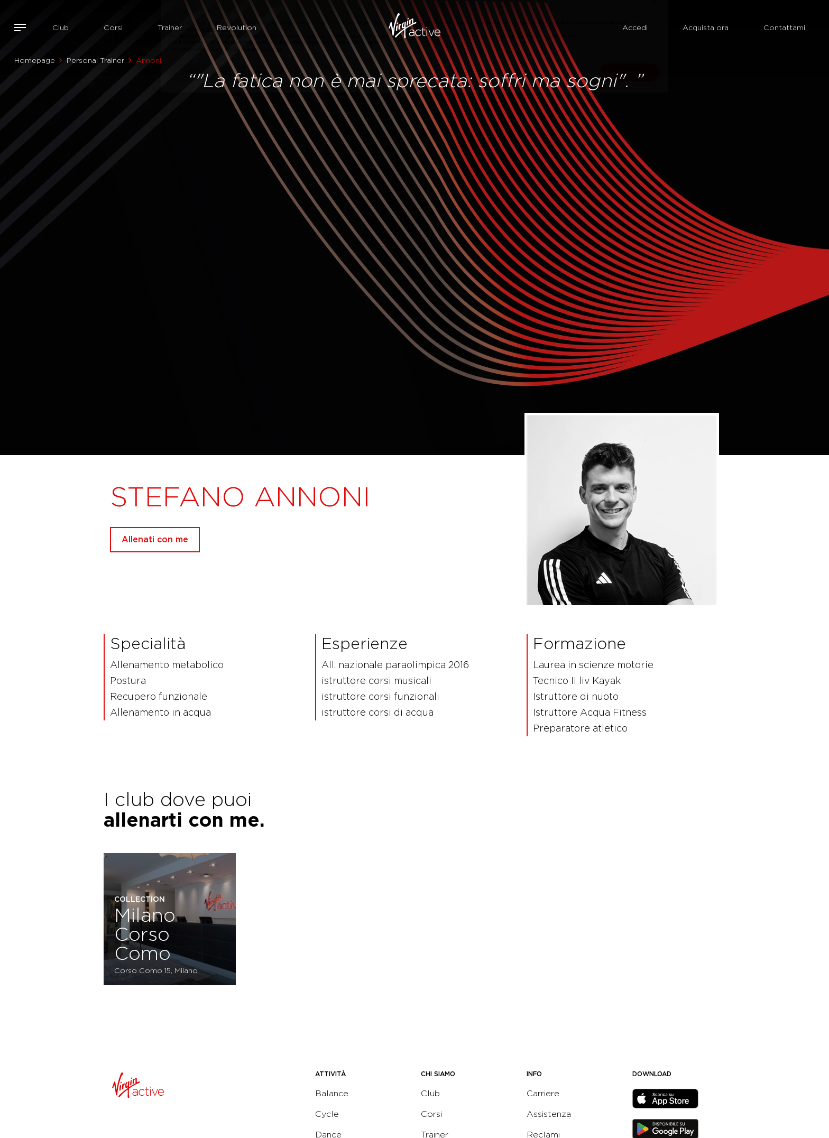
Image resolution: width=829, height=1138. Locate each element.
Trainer (170, 27)
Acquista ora (706, 27)
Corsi (113, 27)
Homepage (34, 60)
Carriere (543, 1093)
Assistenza (549, 1114)
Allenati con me (155, 539)
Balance (331, 1093)
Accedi (635, 27)
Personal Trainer (95, 60)
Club (60, 27)
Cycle (327, 1114)
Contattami (784, 27)
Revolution (236, 27)
